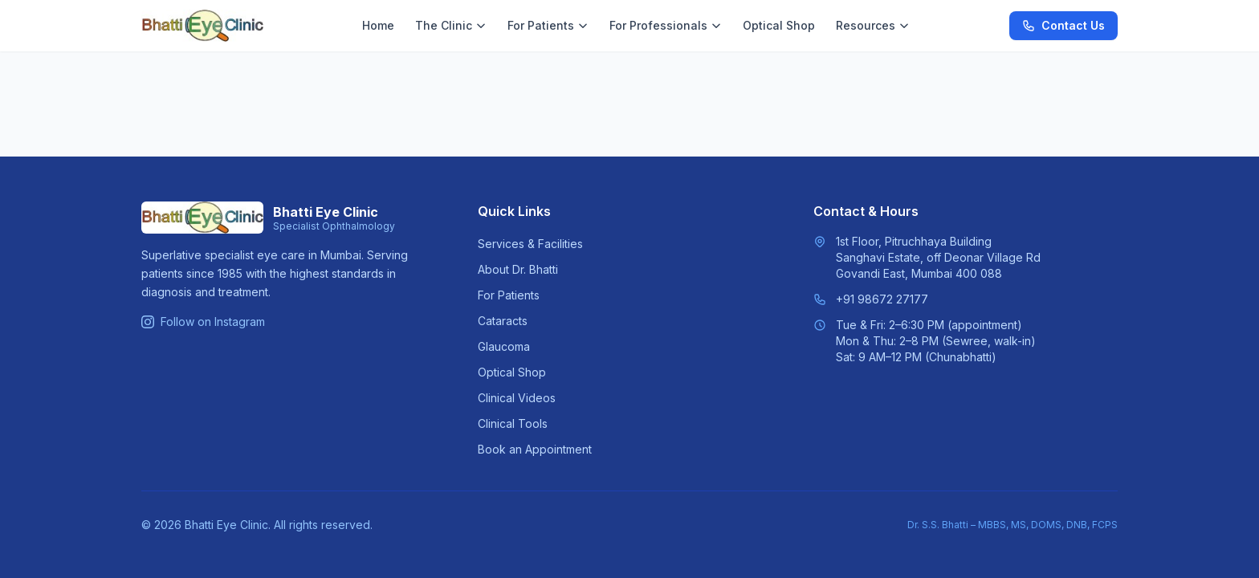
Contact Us (1063, 25)
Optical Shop (779, 25)
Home (378, 25)
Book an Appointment (535, 449)
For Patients (548, 25)
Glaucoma (504, 346)
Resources (873, 25)
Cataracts (503, 321)
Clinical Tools (513, 423)
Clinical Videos (517, 398)
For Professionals (665, 25)
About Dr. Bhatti (518, 269)
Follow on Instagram (203, 321)
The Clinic (451, 25)
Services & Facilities (530, 243)
